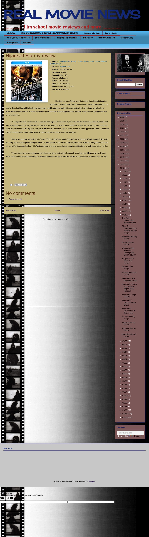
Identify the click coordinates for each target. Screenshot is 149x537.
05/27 (124, 359)
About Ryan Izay (127, 38)
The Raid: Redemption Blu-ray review (129, 220)
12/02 (124, 178)
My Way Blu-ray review (128, 318)
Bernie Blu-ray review (128, 243)
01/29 (124, 406)
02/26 (124, 395)
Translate (135, 436)
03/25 (124, 381)
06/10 (124, 352)
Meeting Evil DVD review (129, 273)
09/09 (124, 208)
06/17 (124, 348)
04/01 (124, 377)
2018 (122, 146)
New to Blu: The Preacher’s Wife (129, 279)
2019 (122, 143)
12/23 (124, 171)
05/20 (124, 363)
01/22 (124, 410)
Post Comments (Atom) (62, 219)
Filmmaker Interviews (92, 33)
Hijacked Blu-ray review (128, 324)
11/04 (124, 189)
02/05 (124, 403)
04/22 (124, 374)
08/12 (124, 215)
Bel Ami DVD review (127, 268)
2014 (122, 161)
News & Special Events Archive (18, 38)
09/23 (124, 200)
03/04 (124, 392)
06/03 (124, 356)
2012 (122, 168)
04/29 (124, 370)
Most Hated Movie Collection (67, 38)
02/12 (124, 399)
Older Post (104, 210)
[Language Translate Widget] (130, 433)
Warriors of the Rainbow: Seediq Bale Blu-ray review (129, 251)
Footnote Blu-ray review (129, 329)
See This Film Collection (43, 38)
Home (58, 210)
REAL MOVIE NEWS (72, 14)
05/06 (124, 366)
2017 (122, 150)
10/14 (124, 193)
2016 (122, 154)
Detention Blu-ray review (129, 335)
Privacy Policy (12, 42)
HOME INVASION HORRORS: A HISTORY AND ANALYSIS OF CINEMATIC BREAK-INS (49, 33)
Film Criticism (88, 38)
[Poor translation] (9, 498)
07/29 (124, 341)
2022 (122, 132)
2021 (122, 135)
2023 (122, 128)
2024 (122, 125)
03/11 (124, 388)
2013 (122, 164)
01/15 (124, 414)
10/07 (124, 197)
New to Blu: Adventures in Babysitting (128, 311)
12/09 (124, 175)
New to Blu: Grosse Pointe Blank (129, 302)
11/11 (124, 186)
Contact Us (27, 42)
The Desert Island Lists (107, 38)
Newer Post (11, 210)
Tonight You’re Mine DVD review (128, 261)
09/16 (124, 204)
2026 (122, 117)
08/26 (124, 211)
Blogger (92, 481)
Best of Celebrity (111, 33)
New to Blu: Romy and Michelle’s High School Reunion (129, 287)
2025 (122, 121)
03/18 (124, 385)
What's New (11, 33)
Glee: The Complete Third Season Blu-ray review (129, 229)
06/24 (124, 345)
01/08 (124, 417)
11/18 (124, 182)
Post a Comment (15, 199)
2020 (122, 139)
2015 (122, 157)
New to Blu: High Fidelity (129, 296)
